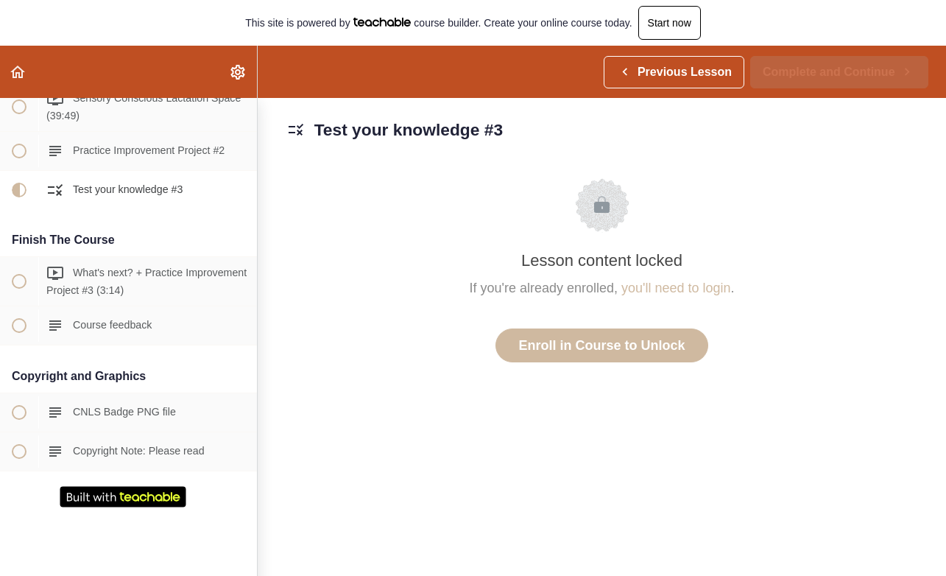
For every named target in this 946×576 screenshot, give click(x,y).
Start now (669, 23)
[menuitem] (238, 72)
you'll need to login (676, 288)
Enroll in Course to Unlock (601, 345)
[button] (18, 72)
